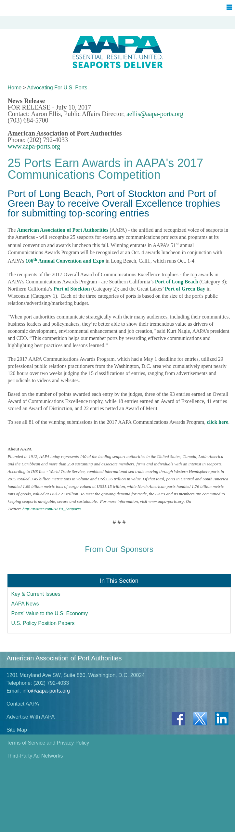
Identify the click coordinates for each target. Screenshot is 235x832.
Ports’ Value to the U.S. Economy (49, 613)
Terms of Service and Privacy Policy (48, 743)
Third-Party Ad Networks (35, 756)
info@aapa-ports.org (46, 691)
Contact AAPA (23, 704)
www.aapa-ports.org (33, 146)
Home (14, 87)
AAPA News (25, 603)
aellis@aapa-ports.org (154, 113)
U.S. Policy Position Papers (42, 623)
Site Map (17, 730)
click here (217, 422)
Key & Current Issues (35, 594)
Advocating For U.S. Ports (57, 87)
